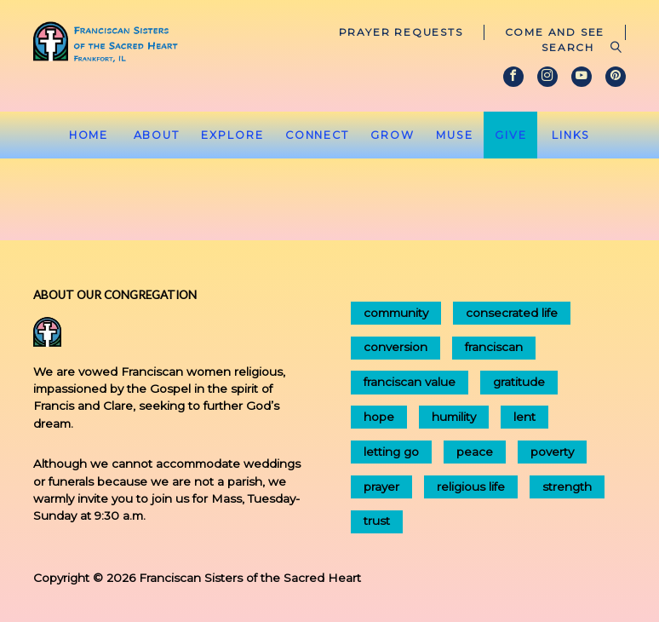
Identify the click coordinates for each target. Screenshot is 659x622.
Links (571, 135)
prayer (381, 486)
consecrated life (512, 313)
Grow (392, 135)
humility (454, 416)
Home (89, 135)
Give (511, 135)
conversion (395, 347)
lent (524, 416)
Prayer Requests (401, 32)
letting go (391, 451)
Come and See (555, 32)
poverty (552, 451)
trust (377, 520)
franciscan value (410, 382)
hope (379, 416)
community (396, 313)
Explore (232, 135)
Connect (317, 135)
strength (567, 486)
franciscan (494, 347)
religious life (471, 486)
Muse (454, 135)
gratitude (519, 382)
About (157, 135)
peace (474, 451)
